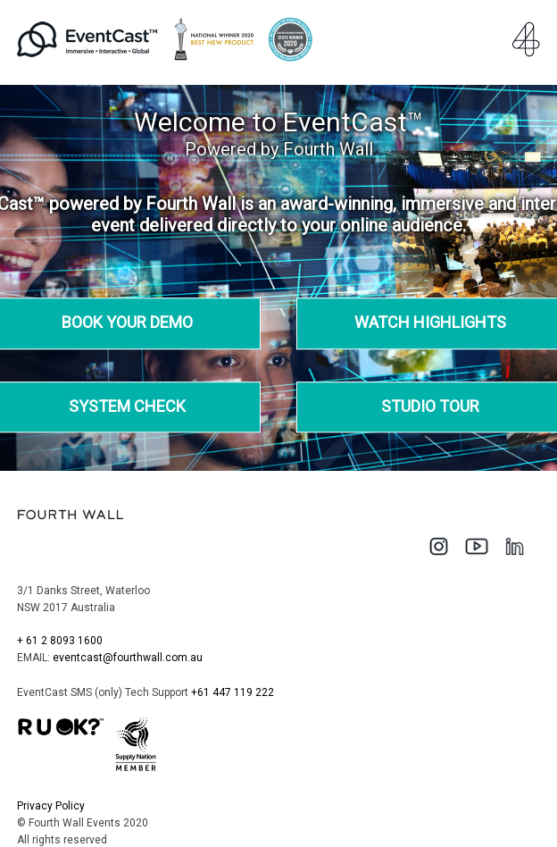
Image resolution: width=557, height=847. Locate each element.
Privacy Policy (51, 806)
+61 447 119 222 (232, 692)
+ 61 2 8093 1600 (60, 640)
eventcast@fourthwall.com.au (128, 657)
